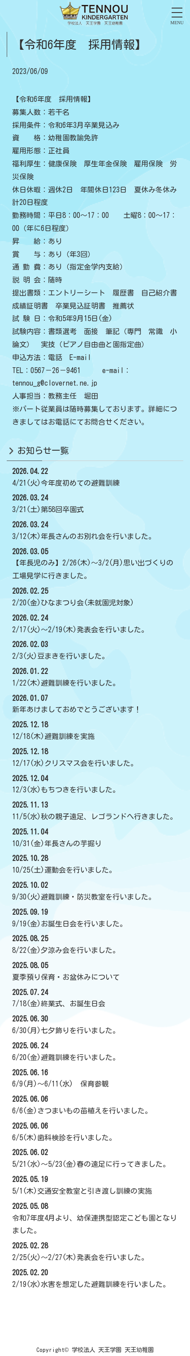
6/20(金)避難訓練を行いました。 (66, 1057)
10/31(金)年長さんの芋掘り (57, 843)
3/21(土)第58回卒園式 (48, 509)
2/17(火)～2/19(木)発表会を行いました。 (80, 629)
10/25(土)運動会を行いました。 (64, 870)
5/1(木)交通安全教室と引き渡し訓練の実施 (82, 1191)
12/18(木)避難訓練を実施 (53, 736)
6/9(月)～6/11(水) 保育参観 (60, 1083)
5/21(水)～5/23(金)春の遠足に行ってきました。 (91, 1164)
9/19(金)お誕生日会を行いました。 (69, 923)
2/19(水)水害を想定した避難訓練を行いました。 (91, 1284)
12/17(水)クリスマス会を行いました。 (75, 763)
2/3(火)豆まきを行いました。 (60, 656)
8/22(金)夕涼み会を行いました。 (66, 950)
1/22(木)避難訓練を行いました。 (66, 683)
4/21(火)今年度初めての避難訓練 (66, 483)
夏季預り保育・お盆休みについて (66, 977)
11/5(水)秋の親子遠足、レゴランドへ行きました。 (94, 816)
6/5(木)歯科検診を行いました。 (64, 1137)
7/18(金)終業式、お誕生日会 (58, 1003)
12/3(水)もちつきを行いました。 (66, 789)
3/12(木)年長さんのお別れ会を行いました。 (83, 536)
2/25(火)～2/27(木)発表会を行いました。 (80, 1257)
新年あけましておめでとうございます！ (76, 709)
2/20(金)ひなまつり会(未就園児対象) (73, 602)
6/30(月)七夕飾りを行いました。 (66, 1030)
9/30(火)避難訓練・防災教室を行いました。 (83, 896)
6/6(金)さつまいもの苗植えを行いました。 (82, 1110)
